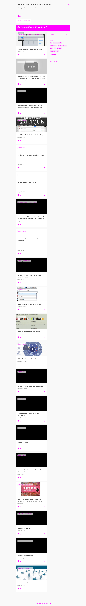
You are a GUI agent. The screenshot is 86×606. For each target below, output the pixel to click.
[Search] (69, 5)
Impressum (27, 20)
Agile (51, 48)
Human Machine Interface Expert (34, 4)
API (57, 51)
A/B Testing (58, 42)
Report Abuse (53, 61)
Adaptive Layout (62, 45)
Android (59, 48)
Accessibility (53, 45)
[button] (44, 55)
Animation (52, 51)
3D (50, 42)
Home (18, 20)
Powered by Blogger (43, 603)
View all (19, 29)
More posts (31, 597)
